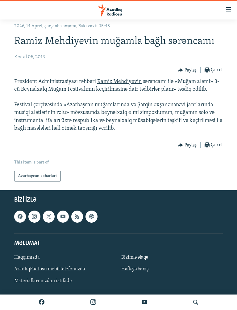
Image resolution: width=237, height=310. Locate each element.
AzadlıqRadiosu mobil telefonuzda (49, 269)
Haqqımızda (27, 257)
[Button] (187, 70)
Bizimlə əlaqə (134, 257)
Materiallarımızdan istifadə (43, 280)
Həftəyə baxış (135, 269)
